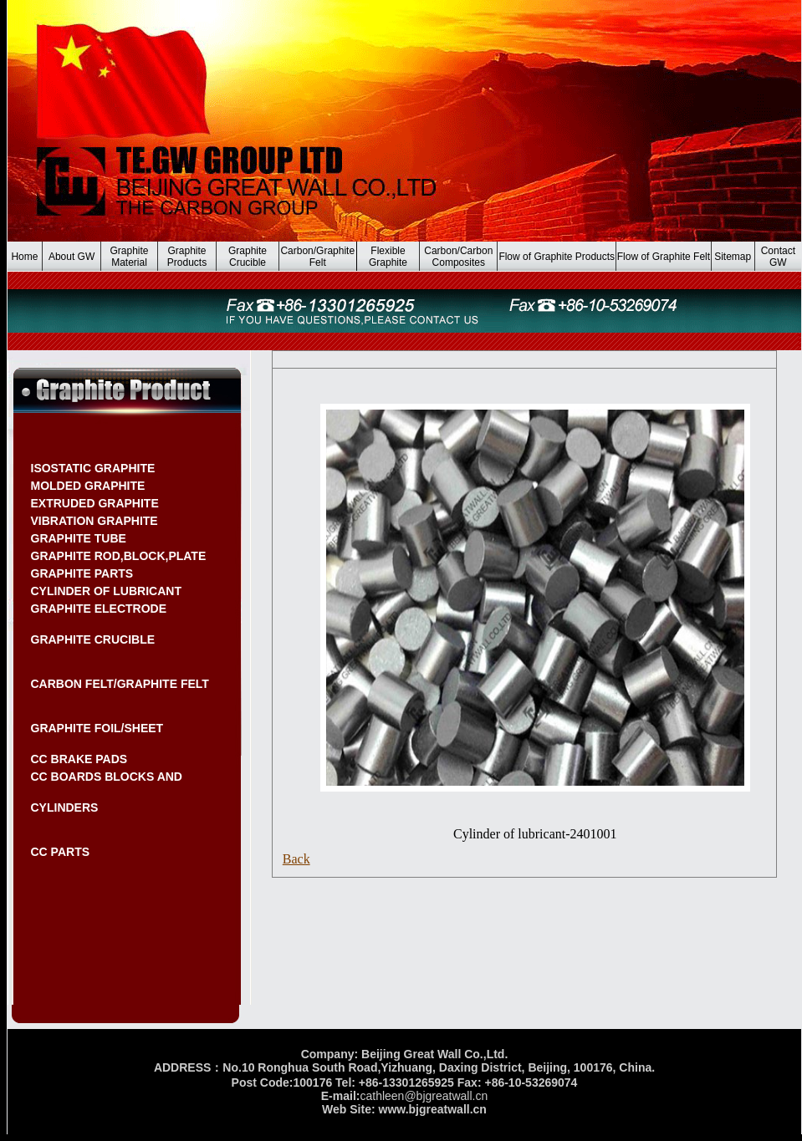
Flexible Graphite (388, 256)
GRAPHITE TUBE (78, 538)
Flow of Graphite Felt (663, 256)
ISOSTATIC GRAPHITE (93, 468)
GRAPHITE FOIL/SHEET (97, 728)
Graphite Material (129, 256)
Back (296, 859)
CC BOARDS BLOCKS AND (106, 776)
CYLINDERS (65, 807)
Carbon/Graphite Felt (317, 256)
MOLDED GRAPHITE (88, 485)
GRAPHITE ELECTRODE (99, 608)
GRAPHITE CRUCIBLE (93, 639)
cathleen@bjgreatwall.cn (424, 1096)
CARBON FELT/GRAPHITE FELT (120, 683)
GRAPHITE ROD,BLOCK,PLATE (119, 556)
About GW (72, 256)
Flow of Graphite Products (556, 256)
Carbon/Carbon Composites (458, 256)
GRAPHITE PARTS (82, 573)
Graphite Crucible (247, 256)
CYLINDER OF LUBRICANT (106, 591)
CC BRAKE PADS (79, 759)
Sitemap (732, 256)
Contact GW (778, 256)
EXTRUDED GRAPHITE (95, 503)
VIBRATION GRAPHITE (94, 520)
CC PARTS (60, 851)
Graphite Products (187, 256)
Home (24, 256)
